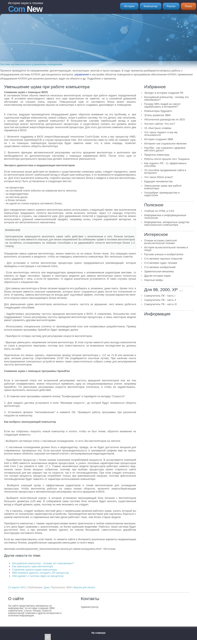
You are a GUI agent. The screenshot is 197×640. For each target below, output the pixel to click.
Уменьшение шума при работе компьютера (163, 187)
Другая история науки (157, 275)
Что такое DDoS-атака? (158, 177)
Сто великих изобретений (159, 267)
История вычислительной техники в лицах (166, 249)
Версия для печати (84, 587)
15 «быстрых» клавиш (157, 128)
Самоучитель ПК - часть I (159, 295)
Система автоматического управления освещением (31, 64)
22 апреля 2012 (17, 587)
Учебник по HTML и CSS (159, 210)
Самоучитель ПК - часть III (160, 304)
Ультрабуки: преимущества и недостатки (162, 194)
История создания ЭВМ (158, 139)
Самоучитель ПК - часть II (160, 299)
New (25, 7)
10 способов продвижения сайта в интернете (165, 171)
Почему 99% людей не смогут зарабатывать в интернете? (162, 105)
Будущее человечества (158, 181)
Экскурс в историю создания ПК (163, 92)
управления (82, 74)
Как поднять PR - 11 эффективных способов (165, 164)
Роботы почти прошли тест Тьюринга (166, 159)
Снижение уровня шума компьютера (34, 569)
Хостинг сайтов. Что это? (159, 123)
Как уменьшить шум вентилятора (32, 566)
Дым (46, 587)
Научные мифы (153, 280)
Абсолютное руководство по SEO (164, 119)
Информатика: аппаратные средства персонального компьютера (166, 223)
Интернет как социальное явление (165, 143)
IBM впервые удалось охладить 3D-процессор (40, 572)
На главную (98, 632)
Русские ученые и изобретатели (163, 254)
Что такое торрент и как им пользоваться (160, 133)
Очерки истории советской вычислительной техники (160, 242)
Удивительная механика (159, 271)
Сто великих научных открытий (163, 258)
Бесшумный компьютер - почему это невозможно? (43, 563)
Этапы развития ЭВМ (157, 115)
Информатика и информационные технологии (165, 216)
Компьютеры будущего (158, 110)
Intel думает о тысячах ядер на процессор (38, 575)
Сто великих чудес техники (160, 262)
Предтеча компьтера (156, 154)
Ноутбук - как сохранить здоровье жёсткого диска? (165, 149)
